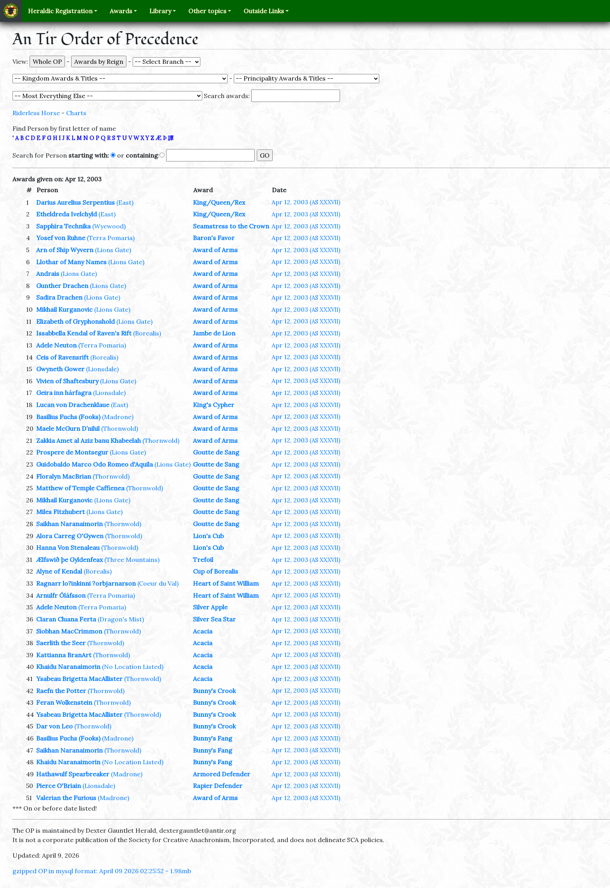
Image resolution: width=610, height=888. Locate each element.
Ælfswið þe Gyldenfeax (69, 559)
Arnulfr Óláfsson (61, 595)
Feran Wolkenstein (64, 702)
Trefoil (203, 559)
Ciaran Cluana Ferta (66, 619)
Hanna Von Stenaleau (68, 547)
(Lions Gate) (113, 250)
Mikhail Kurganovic (64, 309)
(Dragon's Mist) (121, 619)
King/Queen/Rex (219, 202)
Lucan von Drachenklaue (72, 405)
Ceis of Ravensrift (62, 357)
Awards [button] (121, 11)
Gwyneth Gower (60, 369)
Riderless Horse (36, 113)
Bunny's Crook (214, 691)
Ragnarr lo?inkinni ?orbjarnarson (86, 583)
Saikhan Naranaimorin (69, 524)
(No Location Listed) (132, 666)
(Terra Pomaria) (111, 238)
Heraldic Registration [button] (60, 11)
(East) (124, 202)
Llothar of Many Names (71, 262)
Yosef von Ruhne (60, 238)
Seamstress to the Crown (231, 226)
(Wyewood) (109, 226)
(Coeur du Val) (158, 583)
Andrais (47, 273)
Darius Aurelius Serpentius (75, 202)
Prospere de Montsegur (72, 452)
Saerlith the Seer (61, 643)
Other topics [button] (207, 11)
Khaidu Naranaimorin (68, 666)
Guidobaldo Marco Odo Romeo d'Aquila (94, 464)
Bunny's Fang (212, 738)
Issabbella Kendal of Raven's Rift (83, 333)
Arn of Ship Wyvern (64, 250)
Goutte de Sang (216, 452)
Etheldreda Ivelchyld (66, 214)
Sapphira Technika (63, 226)
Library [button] (160, 11)
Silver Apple (210, 607)
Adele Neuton (56, 345)
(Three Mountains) (132, 559)
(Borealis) (147, 333)
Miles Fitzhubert (60, 512)
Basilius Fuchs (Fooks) (68, 417)
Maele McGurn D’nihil (68, 428)
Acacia (202, 631)
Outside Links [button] (264, 11)
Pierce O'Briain (58, 786)
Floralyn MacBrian (63, 476)
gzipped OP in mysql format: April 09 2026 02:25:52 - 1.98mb (101, 871)
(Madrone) (117, 417)
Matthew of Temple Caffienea (80, 488)
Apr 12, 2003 (306, 202)
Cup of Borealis (215, 571)
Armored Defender (221, 774)
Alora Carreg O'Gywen (69, 536)
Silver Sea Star (214, 619)
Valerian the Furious (66, 798)
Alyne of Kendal (59, 571)
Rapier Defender (217, 786)
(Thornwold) (119, 428)
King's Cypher (213, 405)
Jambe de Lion (214, 333)
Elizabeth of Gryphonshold (75, 321)
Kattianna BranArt (63, 655)
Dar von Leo (54, 726)
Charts (76, 113)
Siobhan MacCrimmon (69, 631)
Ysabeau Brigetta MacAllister (79, 679)
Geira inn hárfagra (63, 393)
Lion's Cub (208, 536)
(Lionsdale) (102, 369)
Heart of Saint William (226, 583)
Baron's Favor (214, 238)
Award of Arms (215, 250)
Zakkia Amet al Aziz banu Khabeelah (88, 440)
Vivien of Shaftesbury (67, 381)
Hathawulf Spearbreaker (72, 774)
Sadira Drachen (59, 297)
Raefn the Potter (61, 691)
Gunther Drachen (62, 286)
